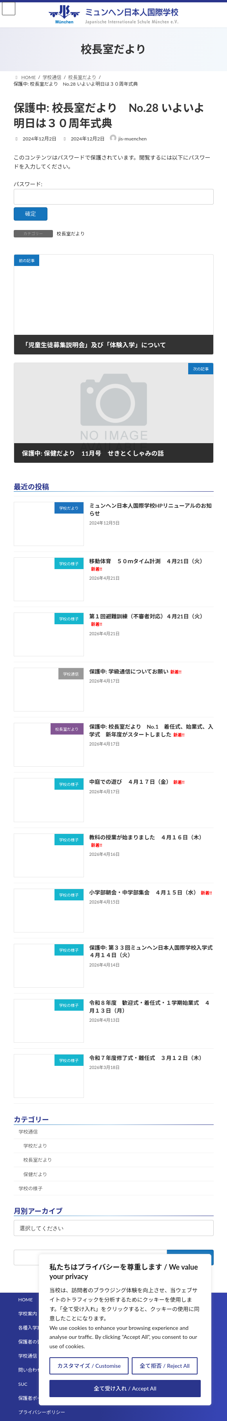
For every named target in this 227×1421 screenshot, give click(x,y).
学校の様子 (30, 1188)
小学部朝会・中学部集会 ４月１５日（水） (150, 892)
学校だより (35, 1146)
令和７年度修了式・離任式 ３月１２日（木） (146, 1058)
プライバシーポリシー (41, 1412)
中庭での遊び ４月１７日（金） (136, 781)
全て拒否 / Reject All (165, 1365)
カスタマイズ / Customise (89, 1365)
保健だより (35, 1174)
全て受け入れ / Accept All (125, 1388)
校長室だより (71, 234)
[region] (125, 1329)
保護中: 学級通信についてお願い (135, 671)
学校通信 (28, 1132)
